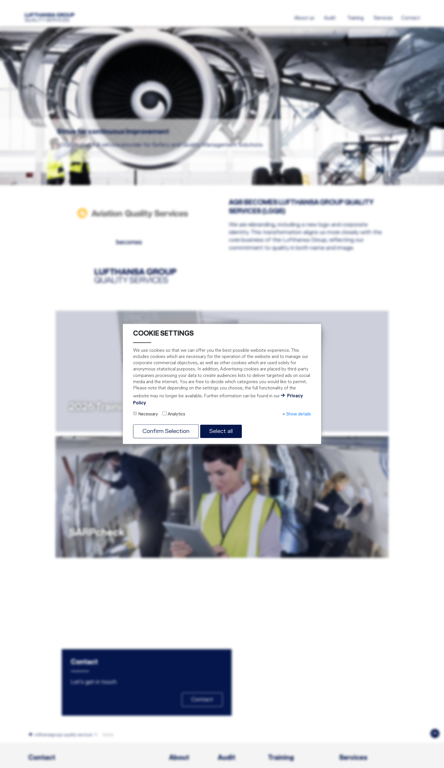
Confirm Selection (165, 431)
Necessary (148, 414)
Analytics (176, 414)
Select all (221, 431)
